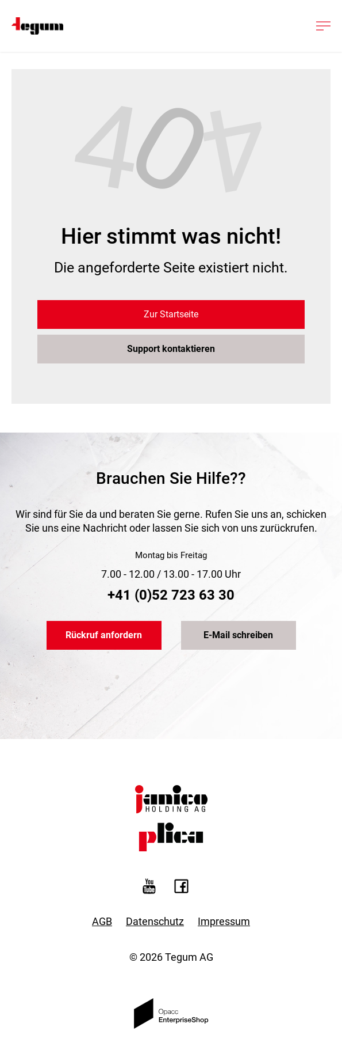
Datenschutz (155, 921)
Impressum (224, 921)
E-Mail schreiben (238, 635)
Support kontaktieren (171, 348)
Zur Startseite (171, 314)
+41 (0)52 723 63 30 (171, 595)
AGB (102, 921)
